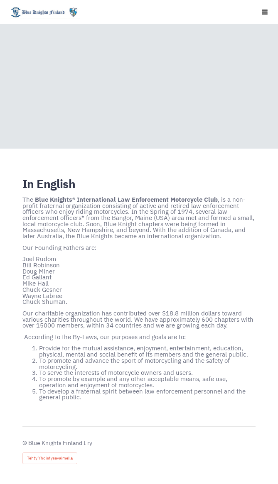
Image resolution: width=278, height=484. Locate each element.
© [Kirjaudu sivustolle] (25, 443)
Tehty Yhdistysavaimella (50, 458)
